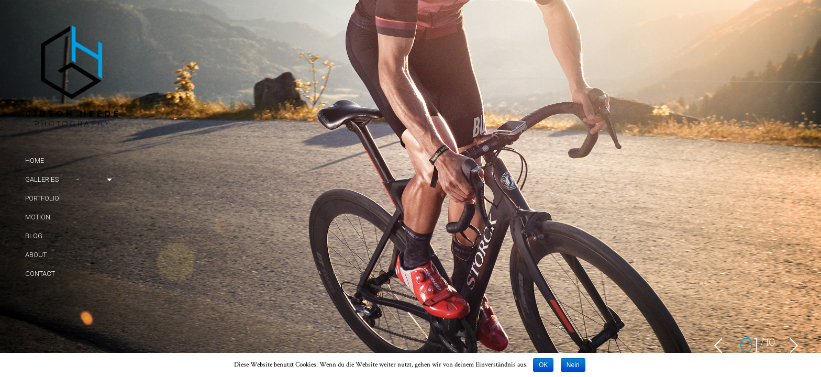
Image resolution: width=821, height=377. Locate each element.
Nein (573, 365)
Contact (40, 274)
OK (543, 365)
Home (34, 160)
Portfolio (42, 198)
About (36, 255)
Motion (37, 217)
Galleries (42, 179)
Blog (33, 236)
